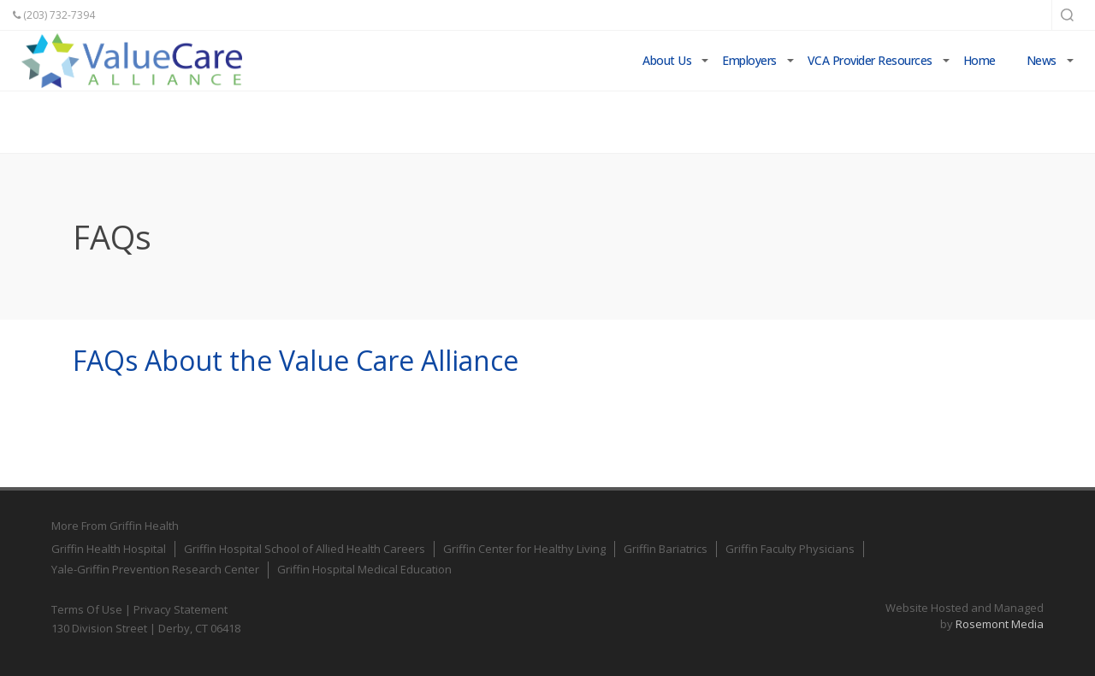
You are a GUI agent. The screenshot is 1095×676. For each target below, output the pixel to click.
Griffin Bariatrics (665, 548)
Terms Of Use (86, 609)
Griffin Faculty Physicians (790, 548)
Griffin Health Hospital (108, 548)
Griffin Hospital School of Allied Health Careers (304, 548)
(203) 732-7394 (54, 15)
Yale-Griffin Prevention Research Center (155, 569)
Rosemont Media (1000, 624)
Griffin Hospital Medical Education (364, 569)
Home (979, 60)
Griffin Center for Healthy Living (524, 548)
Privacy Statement (180, 609)
